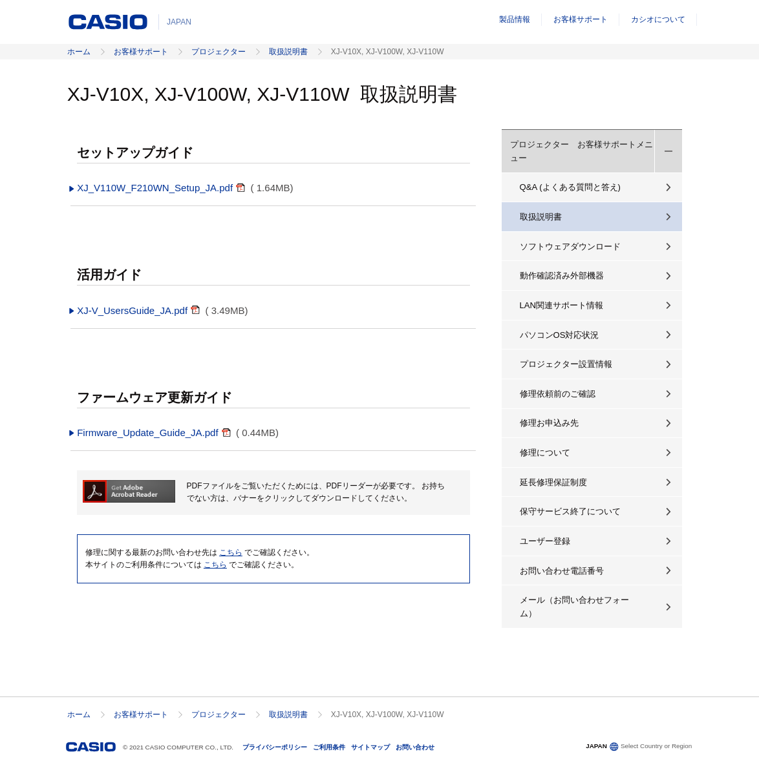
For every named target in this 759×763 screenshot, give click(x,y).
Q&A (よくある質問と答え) (570, 187)
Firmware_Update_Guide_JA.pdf (144, 432)
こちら (230, 552)
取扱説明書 (288, 51)
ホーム (79, 51)
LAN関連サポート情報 (562, 305)
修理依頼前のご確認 (557, 394)
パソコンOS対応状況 (559, 335)
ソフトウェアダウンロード (570, 246)
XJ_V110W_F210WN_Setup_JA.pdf (151, 187)
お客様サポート (580, 19)
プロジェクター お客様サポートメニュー (581, 151)
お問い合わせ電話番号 (562, 571)
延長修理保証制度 (553, 482)
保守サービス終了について (570, 511)
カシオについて (658, 19)
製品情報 (514, 19)
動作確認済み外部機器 (562, 275)
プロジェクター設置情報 (566, 364)
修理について (545, 452)
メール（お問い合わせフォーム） (574, 606)
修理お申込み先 (549, 423)
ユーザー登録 (545, 541)
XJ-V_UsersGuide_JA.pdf (129, 310)
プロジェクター (218, 51)
